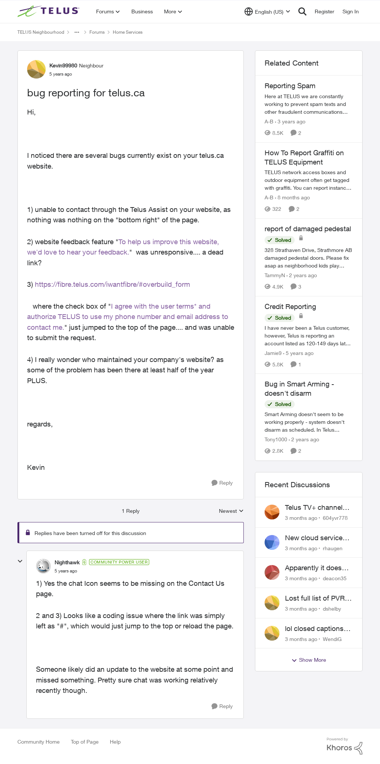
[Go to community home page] (49, 11)
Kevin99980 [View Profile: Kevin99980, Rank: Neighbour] (63, 65)
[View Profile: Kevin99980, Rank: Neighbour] (36, 69)
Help (115, 741)
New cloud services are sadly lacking (315, 538)
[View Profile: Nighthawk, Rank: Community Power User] (43, 566)
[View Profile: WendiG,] (272, 633)
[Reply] (222, 483)
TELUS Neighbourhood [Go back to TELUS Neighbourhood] (40, 32)
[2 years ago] (301, 275)
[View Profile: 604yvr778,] (272, 512)
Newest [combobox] (231, 511)
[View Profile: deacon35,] (272, 572)
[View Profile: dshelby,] (272, 602)
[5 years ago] (298, 352)
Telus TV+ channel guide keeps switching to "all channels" (314, 507)
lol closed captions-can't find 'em (315, 628)
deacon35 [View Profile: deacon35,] (335, 578)
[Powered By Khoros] (345, 746)
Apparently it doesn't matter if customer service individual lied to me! (318, 568)
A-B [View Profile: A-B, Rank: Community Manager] (269, 121)
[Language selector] (267, 11)
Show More (308, 660)
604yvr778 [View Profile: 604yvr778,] (335, 518)
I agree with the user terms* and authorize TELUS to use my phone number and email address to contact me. (127, 316)
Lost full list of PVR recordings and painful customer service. (315, 598)
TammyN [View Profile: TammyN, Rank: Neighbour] (275, 275)
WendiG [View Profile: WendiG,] (332, 638)
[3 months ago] (301, 518)
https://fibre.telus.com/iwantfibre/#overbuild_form (112, 284)
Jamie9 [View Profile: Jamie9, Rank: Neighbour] (273, 352)
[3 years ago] (290, 121)
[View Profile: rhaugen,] (272, 542)
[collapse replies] (20, 561)
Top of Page (85, 741)
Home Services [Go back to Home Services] (127, 32)
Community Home (38, 741)
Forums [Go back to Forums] (97, 32)
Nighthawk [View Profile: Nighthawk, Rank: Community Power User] (67, 562)
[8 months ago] (292, 197)
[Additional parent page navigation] (76, 32)
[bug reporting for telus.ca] (66, 571)
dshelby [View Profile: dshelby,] (332, 608)
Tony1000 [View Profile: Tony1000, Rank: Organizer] (276, 439)
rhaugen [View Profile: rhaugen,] (333, 548)
